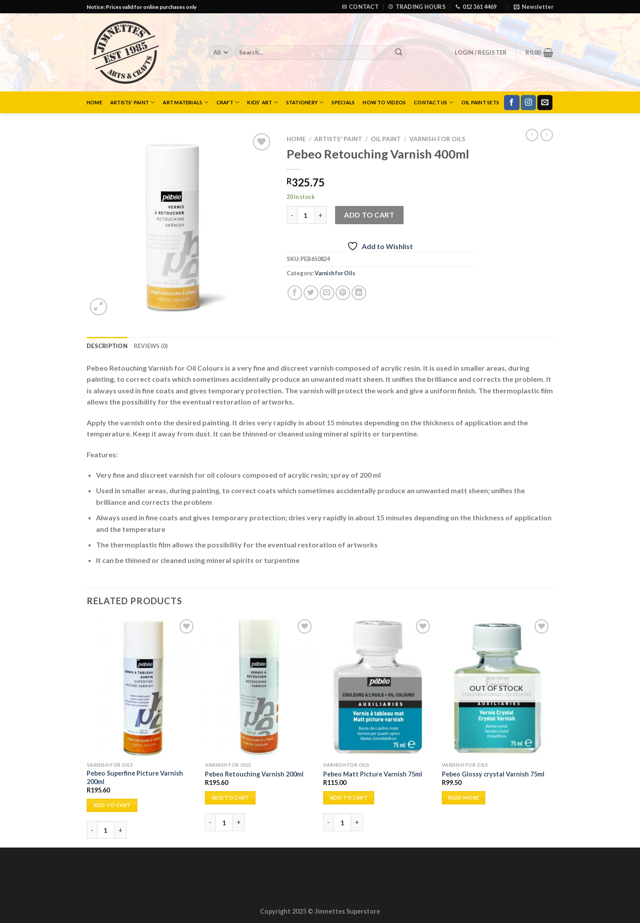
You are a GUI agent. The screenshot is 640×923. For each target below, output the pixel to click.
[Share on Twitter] (311, 292)
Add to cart (369, 214)
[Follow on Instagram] (528, 102)
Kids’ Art (262, 102)
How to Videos (384, 102)
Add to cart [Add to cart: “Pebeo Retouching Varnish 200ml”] (230, 797)
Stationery (305, 102)
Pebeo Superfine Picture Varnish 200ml (135, 777)
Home (94, 102)
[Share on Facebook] (295, 292)
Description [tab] (107, 345)
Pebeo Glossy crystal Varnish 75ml (493, 774)
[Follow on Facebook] (511, 102)
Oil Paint (386, 139)
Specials (343, 102)
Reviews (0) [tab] (151, 345)
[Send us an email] (544, 102)
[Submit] (398, 52)
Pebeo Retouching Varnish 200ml (254, 774)
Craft (228, 102)
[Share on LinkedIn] (359, 292)
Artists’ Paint (132, 102)
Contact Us (433, 102)
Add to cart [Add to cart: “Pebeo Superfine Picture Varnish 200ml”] (112, 805)
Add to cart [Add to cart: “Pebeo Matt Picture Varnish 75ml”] (349, 797)
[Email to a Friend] (327, 292)
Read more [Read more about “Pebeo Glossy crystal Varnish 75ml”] (463, 797)
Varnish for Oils (437, 139)
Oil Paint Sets (480, 102)
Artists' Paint (338, 139)
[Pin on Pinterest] (343, 292)
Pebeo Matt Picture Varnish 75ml (372, 774)
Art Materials (185, 102)
